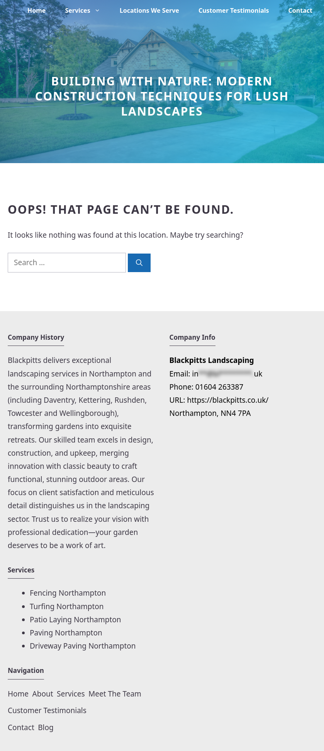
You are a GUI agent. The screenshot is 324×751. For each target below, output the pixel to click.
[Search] (139, 263)
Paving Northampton (66, 633)
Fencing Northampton (68, 593)
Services (87, 10)
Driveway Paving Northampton (83, 646)
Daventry (59, 400)
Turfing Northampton (67, 606)
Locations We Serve (149, 10)
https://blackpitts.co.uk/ (227, 400)
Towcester (25, 413)
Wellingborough (87, 413)
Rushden (130, 400)
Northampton (114, 374)
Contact (300, 10)
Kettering (94, 400)
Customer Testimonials (233, 10)
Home (36, 10)
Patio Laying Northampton (75, 620)
